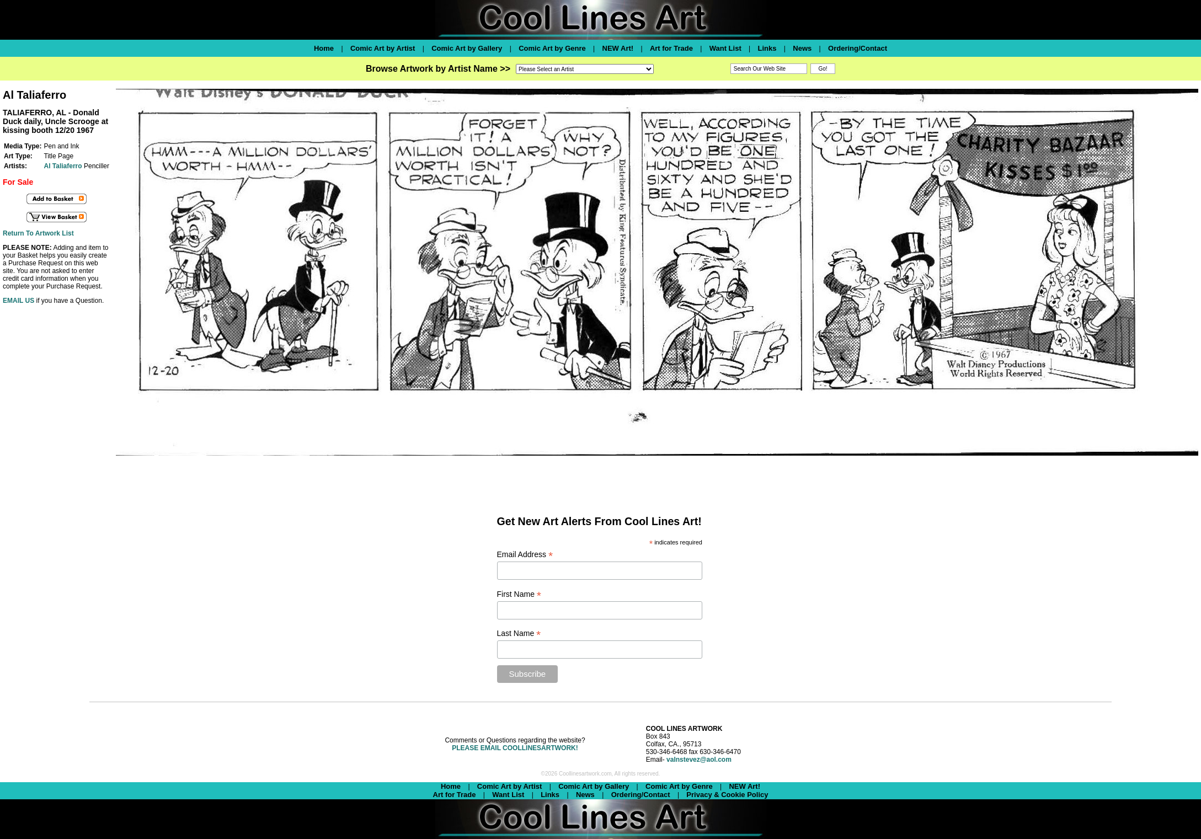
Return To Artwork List (38, 233)
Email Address (525, 554)
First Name (519, 594)
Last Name (519, 633)
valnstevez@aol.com (699, 759)
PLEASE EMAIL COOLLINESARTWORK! (515, 748)
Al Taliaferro (63, 166)
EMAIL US (18, 300)
